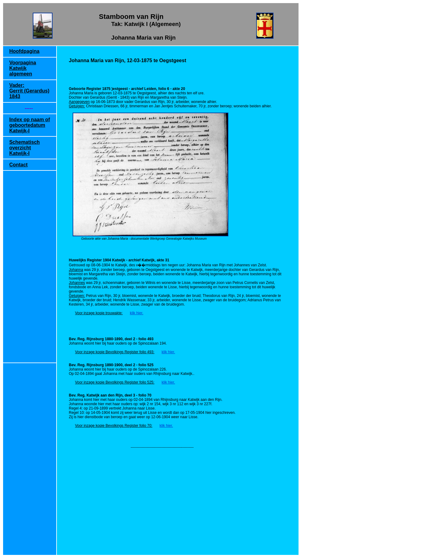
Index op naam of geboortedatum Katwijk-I (29, 125)
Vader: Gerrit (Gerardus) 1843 (29, 91)
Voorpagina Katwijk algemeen (22, 68)
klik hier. (136, 313)
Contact (18, 164)
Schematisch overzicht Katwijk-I (24, 148)
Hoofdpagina (24, 51)
